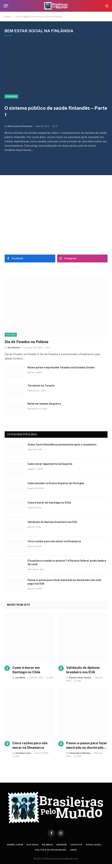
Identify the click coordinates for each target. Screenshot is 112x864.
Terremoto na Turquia (41, 385)
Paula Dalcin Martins (80, 753)
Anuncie (61, 844)
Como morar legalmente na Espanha (50, 463)
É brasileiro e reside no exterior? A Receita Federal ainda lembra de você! (67, 562)
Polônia (10, 335)
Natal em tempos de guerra (44, 403)
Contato (76, 844)
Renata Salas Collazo (80, 677)
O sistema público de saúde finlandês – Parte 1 (55, 111)
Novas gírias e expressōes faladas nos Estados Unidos (61, 367)
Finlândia (11, 96)
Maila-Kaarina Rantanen (20, 126)
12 (54, 126)
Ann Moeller (14, 347)
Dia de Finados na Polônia (26, 342)
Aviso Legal (93, 844)
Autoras (32, 844)
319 (77, 756)
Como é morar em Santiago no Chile (49, 502)
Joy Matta (20, 677)
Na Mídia (47, 844)
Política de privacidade (50, 850)
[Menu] (6, 6)
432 (49, 677)
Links (73, 850)
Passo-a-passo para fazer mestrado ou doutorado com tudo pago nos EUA (64, 582)
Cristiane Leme (23, 753)
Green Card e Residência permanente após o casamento (62, 444)
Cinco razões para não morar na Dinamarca (54, 541)
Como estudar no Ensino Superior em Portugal (56, 483)
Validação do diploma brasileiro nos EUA (52, 522)
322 (15, 756)
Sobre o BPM (15, 844)
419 (77, 681)
